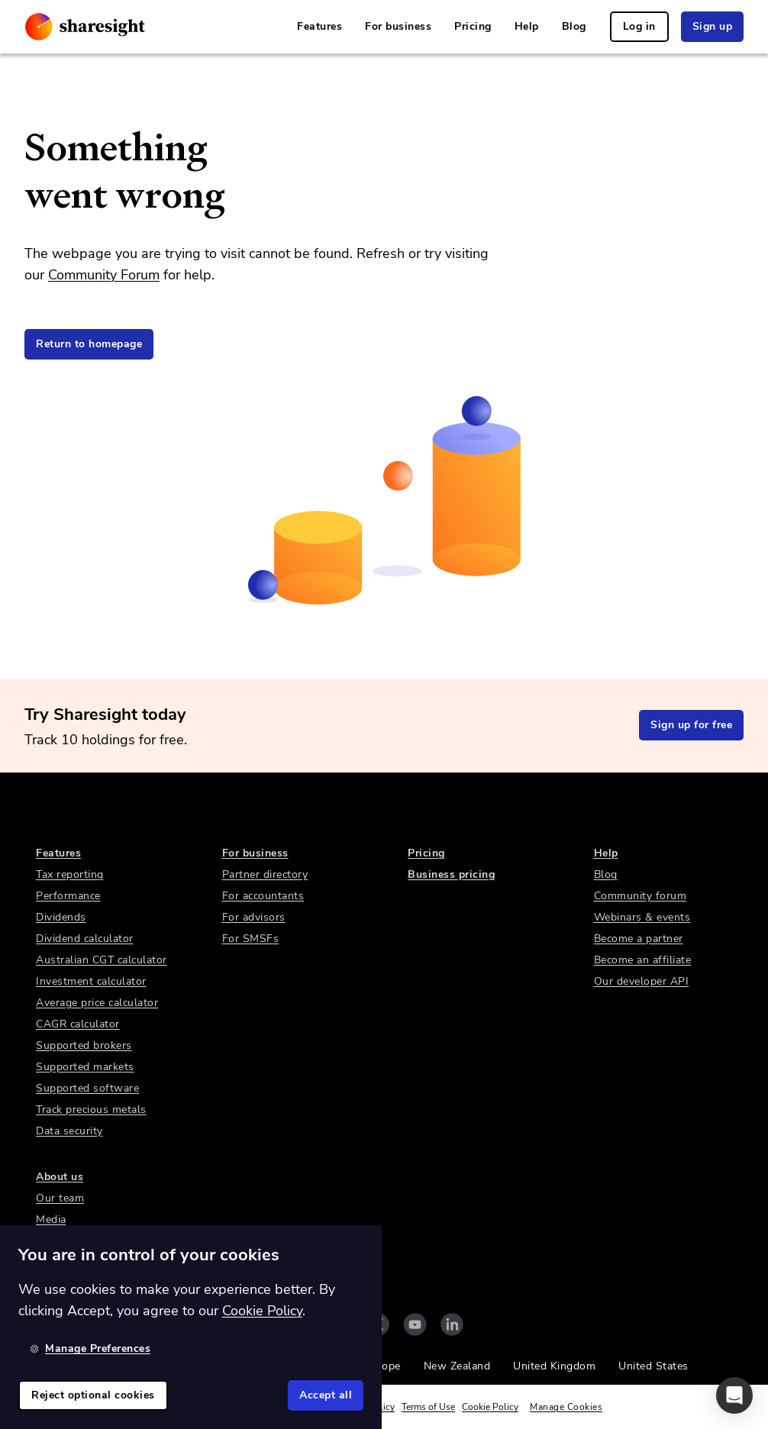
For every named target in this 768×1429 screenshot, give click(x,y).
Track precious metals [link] (91, 1109)
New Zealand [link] (457, 1366)
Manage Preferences (90, 1348)
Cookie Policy (490, 1407)
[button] (734, 1395)
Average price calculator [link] (97, 1002)
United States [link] (653, 1366)
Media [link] (51, 1219)
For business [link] (398, 26)
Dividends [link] (61, 917)
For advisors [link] (254, 917)
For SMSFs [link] (250, 938)
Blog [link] (574, 26)
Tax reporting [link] (70, 874)
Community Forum (104, 275)
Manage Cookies (566, 1407)
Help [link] (527, 26)
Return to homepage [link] (89, 344)
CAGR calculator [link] (78, 1024)
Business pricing (451, 874)
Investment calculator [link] (91, 981)
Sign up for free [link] (691, 725)
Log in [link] (639, 26)
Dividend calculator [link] (85, 938)
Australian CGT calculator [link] (101, 960)
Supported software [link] (87, 1088)
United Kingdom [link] (554, 1366)
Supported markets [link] (85, 1067)
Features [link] (319, 26)
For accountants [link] (263, 896)
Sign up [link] (712, 26)
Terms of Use (428, 1407)
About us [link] (59, 1176)
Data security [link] (69, 1131)
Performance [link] (68, 896)
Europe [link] (383, 1366)
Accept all (325, 1395)
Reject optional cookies (93, 1395)
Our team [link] (60, 1198)
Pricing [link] (473, 26)
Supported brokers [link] (84, 1045)
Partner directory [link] (265, 874)
